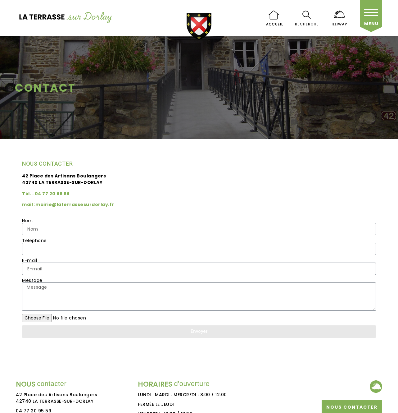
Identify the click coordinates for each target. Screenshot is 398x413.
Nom (27, 220)
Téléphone (34, 240)
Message (32, 280)
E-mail (29, 260)
